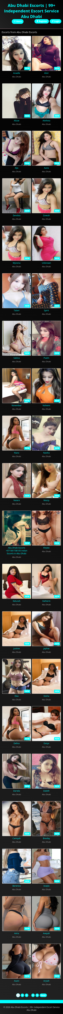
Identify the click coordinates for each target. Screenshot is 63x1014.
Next (43, 995)
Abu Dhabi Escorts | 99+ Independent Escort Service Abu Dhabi (31, 11)
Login (55, 21)
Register (41, 21)
